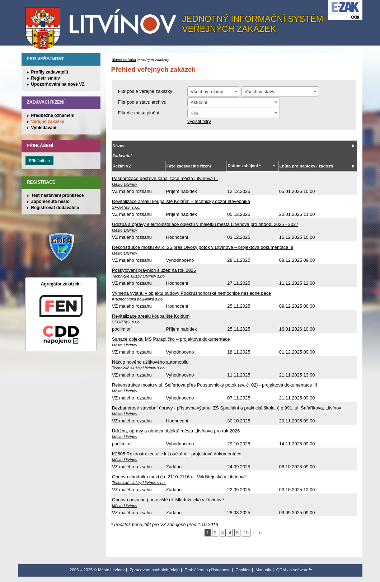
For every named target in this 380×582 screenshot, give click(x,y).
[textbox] (234, 113)
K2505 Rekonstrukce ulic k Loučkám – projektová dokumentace (176, 453)
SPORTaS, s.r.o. (126, 207)
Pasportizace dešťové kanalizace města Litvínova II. (165, 178)
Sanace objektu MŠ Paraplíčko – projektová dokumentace (171, 339)
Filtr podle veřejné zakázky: (146, 91)
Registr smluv (45, 78)
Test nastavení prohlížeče (57, 195)
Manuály (263, 570)
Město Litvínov (103, 24)
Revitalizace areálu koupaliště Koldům (150, 316)
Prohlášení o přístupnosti (207, 570)
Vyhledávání (44, 127)
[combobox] (213, 91)
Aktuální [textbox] (199, 102)
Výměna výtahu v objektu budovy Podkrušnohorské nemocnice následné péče (191, 293)
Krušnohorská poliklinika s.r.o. (138, 299)
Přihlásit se (39, 160)
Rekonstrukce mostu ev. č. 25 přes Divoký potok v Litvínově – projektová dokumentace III (202, 247)
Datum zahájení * (244, 166)
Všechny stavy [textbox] (260, 91)
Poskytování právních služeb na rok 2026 (154, 270)
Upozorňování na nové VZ (58, 84)
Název (119, 145)
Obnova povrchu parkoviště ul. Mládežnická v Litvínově (168, 499)
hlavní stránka (124, 59)
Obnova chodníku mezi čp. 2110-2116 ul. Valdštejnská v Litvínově (179, 476)
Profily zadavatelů (49, 72)
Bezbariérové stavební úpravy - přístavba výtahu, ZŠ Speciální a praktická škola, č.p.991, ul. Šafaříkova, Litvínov (226, 408)
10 (246, 532)
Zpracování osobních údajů (154, 570)
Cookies (242, 570)
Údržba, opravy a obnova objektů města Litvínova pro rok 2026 (176, 431)
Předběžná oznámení (53, 115)
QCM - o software (292, 570)
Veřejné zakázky (48, 121)
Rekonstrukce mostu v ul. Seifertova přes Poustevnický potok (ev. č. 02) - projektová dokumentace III (214, 385)
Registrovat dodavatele (55, 207)
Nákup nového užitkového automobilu (150, 362)
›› (260, 532)
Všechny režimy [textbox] (207, 91)
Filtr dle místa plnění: (139, 112)
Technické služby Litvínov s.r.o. (139, 276)
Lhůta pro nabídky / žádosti (306, 166)
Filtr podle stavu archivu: (143, 102)
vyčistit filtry (199, 121)
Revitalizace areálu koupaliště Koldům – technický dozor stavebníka (181, 201)
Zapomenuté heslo (50, 201)
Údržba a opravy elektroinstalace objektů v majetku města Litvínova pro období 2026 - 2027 (205, 224)
